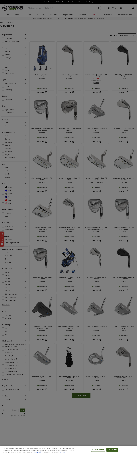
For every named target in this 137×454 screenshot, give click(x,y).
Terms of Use (63, 452)
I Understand (112, 449)
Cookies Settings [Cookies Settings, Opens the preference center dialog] (98, 449)
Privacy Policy (37, 452)
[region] (68, 450)
